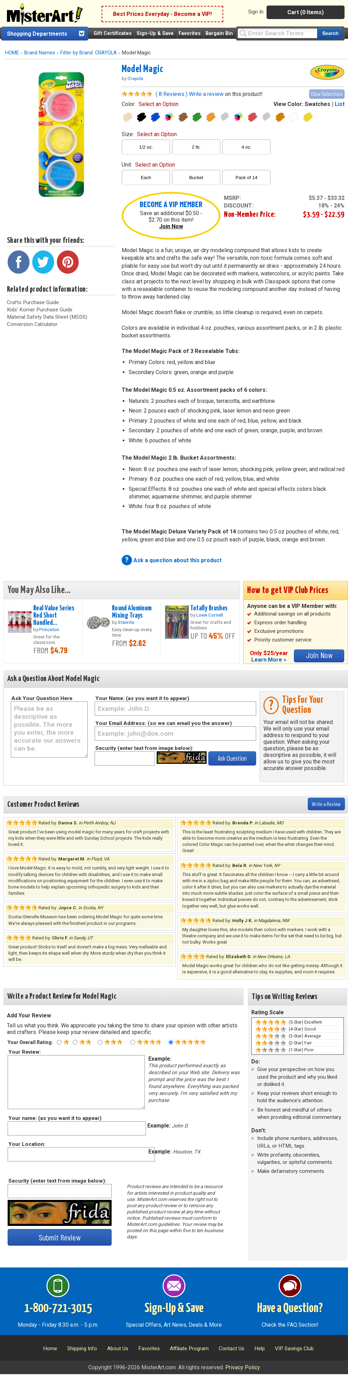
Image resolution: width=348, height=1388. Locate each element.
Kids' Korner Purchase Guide (39, 310)
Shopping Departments (37, 33)
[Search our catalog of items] (329, 33)
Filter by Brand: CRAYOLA (88, 53)
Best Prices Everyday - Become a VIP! (162, 14)
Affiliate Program (189, 1348)
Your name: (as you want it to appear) (55, 1118)
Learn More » (268, 659)
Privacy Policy (242, 1367)
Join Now (171, 226)
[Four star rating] (133, 1042)
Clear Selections (327, 93)
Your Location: (26, 1144)
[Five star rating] (171, 1042)
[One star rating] (59, 1042)
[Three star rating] (100, 1042)
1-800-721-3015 (58, 1308)
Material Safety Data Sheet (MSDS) (47, 317)
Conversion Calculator (32, 324)
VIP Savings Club (294, 1348)
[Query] (277, 33)
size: (149, 134)
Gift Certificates (113, 33)
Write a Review (326, 804)
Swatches (317, 104)
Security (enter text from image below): (144, 748)
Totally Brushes (208, 608)
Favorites (190, 33)
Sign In (255, 12)
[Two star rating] (75, 1042)
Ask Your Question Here (41, 698)
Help (259, 1348)
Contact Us (231, 1348)
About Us (117, 1348)
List (340, 104)
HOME (12, 53)
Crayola (135, 78)
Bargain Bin (219, 33)
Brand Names (39, 53)
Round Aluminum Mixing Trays (132, 612)
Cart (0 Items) (305, 12)
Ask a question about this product (177, 560)
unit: (148, 164)
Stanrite (126, 622)
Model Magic (143, 69)
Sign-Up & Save (155, 33)
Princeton (49, 629)
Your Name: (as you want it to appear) (142, 698)
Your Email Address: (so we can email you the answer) (163, 723)
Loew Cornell (209, 615)
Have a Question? (290, 1308)
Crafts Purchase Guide (33, 302)
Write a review (206, 94)
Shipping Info (82, 1348)
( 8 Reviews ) (172, 94)
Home (50, 1348)
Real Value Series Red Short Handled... (53, 615)
